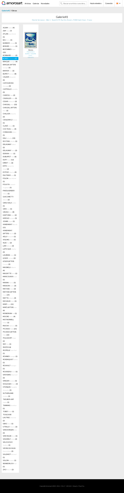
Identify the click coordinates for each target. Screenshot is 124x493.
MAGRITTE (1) (10, 273)
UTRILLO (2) (10, 427)
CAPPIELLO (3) (10, 90)
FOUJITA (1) (9, 185)
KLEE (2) (7, 243)
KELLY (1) (9, 236)
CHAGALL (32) (10, 104)
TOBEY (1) (8, 411)
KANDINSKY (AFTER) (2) (9, 231)
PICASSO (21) (10, 329)
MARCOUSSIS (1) (10, 278)
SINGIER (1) (10, 381)
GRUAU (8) (8, 212)
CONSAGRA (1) (9, 133)
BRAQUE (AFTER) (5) (9, 66)
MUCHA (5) (10, 326)
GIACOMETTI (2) (8, 198)
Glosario (75, 486)
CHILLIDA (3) (9, 115)
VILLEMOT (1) (9, 455)
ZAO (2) (8, 469)
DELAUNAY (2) (9, 145)
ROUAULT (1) (9, 367)
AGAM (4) (9, 28)
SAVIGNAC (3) (10, 376)
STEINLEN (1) (10, 388)
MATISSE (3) (9, 289)
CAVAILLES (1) (10, 98)
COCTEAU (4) (9, 129)
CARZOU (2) (9, 95)
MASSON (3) (9, 286)
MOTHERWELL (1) (8, 321)
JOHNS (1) (9, 221)
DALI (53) (9, 138)
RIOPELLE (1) (10, 351)
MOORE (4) (9, 316)
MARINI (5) (9, 283)
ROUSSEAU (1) (10, 372)
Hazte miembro (95, 3)
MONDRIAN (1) (10, 313)
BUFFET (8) (9, 74)
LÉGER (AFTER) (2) (8, 262)
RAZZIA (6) (7, 347)
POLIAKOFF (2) (9, 339)
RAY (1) (7, 344)
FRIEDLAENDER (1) (8, 192)
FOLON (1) (9, 179)
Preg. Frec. (81, 486)
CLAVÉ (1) (9, 126)
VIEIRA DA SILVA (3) (9, 449)
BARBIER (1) (10, 43)
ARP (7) (7, 31)
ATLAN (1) (9, 35)
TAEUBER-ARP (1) (8, 400)
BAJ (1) (7, 40)
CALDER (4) (9, 78)
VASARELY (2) (10, 439)
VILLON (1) (9, 460)
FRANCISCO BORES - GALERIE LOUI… (30, 53)
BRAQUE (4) (10, 61)
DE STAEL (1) (10, 141)
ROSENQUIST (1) (10, 360)
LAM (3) (8, 246)
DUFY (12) (8, 160)
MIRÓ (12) (8, 304)
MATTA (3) (9, 298)
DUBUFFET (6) (9, 157)
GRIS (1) (7, 209)
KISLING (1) (9, 240)
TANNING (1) (9, 406)
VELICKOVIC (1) (8, 443)
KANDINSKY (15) (10, 225)
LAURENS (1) (9, 255)
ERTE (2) (8, 167)
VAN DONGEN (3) (10, 431)
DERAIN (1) (9, 153)
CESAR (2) (10, 101)
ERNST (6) (8, 163)
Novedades (45, 3)
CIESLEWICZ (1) (10, 121)
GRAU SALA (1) (9, 204)
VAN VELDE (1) (10, 436)
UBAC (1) (8, 424)
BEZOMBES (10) (9, 50)
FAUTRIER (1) (9, 175)
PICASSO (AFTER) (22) (9, 333)
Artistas (28, 3)
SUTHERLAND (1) (8, 394)
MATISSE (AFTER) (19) (9, 293)
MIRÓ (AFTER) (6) (10, 308)
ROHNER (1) (10, 356)
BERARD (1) (10, 46)
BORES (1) (10, 58)
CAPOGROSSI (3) (8, 84)
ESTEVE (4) (9, 172)
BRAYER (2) (8, 71)
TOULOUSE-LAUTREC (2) (9, 418)
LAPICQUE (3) (9, 250)
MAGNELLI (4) (9, 268)
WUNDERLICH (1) (9, 465)
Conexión (109, 3)
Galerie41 (6, 10)
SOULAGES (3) (10, 384)
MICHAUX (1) (9, 301)
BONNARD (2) (10, 55)
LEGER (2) (9, 258)
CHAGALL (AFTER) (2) (10, 109)
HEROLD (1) (10, 218)
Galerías (36, 3)
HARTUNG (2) (10, 215)
